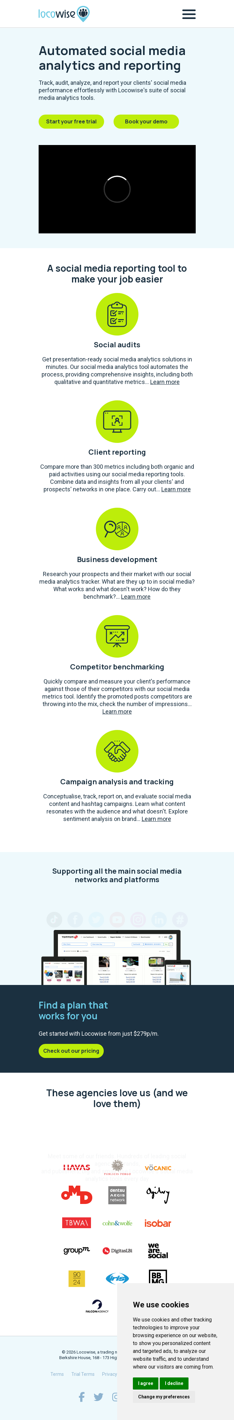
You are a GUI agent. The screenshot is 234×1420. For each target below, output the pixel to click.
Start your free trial (71, 121)
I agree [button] (145, 1383)
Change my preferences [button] (164, 1396)
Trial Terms (83, 1374)
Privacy (109, 1374)
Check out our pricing (71, 1050)
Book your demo (146, 121)
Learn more (165, 381)
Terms (57, 1374)
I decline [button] (174, 1383)
